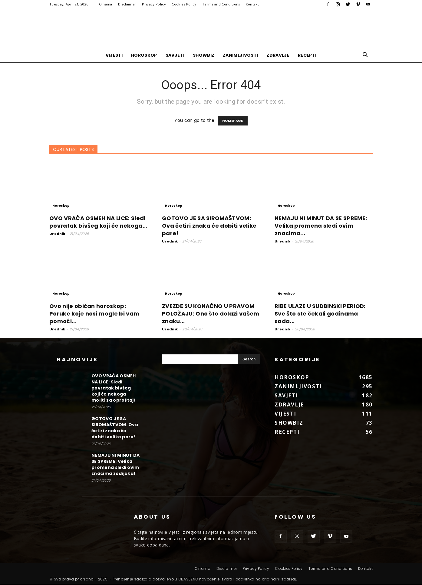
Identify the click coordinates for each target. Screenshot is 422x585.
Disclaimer (127, 4)
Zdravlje (277, 55)
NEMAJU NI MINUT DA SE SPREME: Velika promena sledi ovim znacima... (321, 226)
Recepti (307, 55)
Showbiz (203, 55)
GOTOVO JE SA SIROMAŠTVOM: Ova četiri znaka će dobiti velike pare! (209, 226)
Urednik (57, 234)
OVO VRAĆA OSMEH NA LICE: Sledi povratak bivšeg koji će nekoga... (98, 222)
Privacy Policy (154, 4)
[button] (365, 56)
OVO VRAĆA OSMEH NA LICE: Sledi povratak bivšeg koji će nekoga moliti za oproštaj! (113, 388)
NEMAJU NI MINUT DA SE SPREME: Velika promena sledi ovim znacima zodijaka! (115, 465)
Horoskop (144, 55)
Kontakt (252, 4)
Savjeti (175, 55)
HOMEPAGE (232, 121)
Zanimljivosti (240, 55)
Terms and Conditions (221, 4)
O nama (105, 4)
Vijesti (114, 55)
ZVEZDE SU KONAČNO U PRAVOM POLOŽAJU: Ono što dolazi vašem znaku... (210, 314)
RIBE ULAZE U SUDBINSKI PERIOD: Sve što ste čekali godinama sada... (320, 314)
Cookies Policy (184, 4)
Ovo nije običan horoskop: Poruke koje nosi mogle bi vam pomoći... (94, 314)
